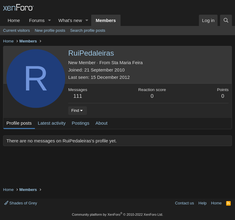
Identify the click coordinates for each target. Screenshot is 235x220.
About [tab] (101, 123)
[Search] (226, 20)
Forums (37, 20)
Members (106, 20)
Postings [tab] (80, 123)
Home (14, 20)
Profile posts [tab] (19, 123)
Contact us (184, 203)
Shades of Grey (20, 203)
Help (203, 203)
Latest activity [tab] (52, 123)
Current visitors (16, 30)
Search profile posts (87, 30)
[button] (49, 20)
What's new (70, 20)
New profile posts (50, 30)
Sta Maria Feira (127, 62)
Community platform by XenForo (117, 214)
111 (77, 96)
